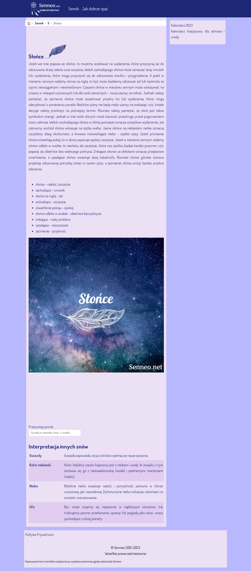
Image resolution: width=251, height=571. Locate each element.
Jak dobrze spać (95, 8)
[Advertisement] (89, 35)
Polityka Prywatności (39, 534)
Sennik (74, 8)
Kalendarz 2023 (182, 25)
